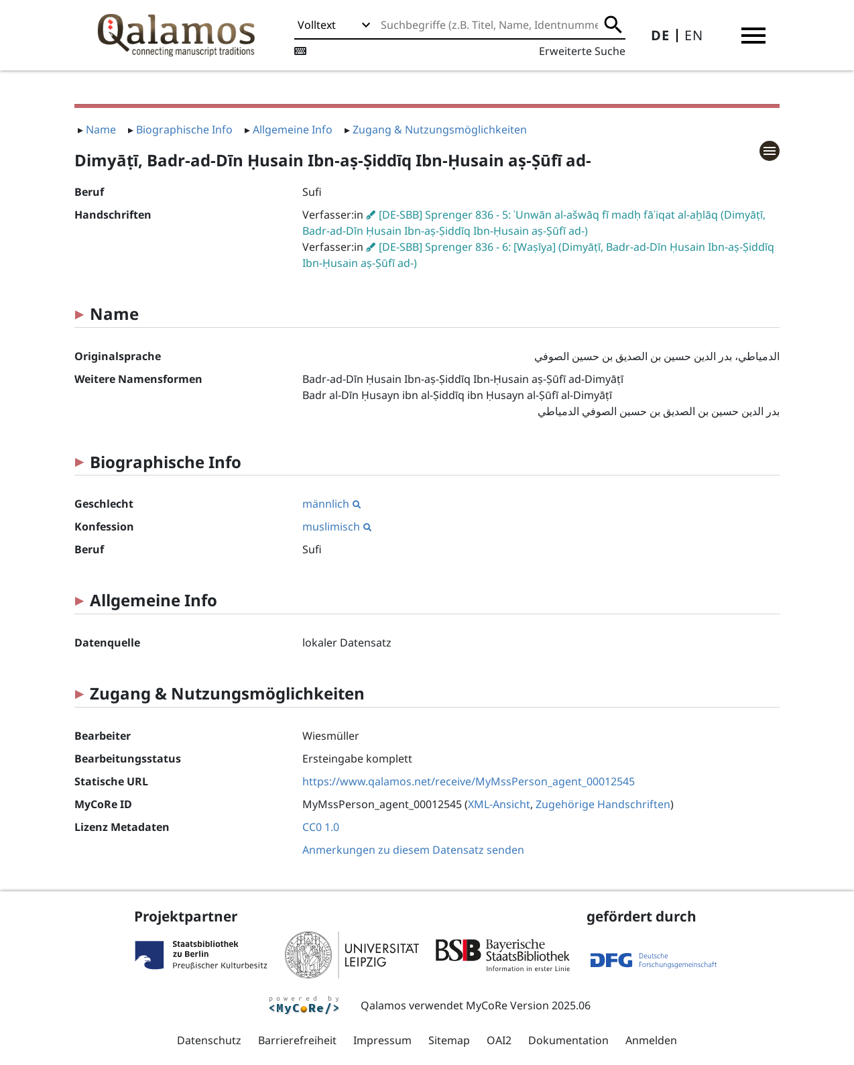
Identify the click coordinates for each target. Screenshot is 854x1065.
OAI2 (499, 1040)
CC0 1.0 (320, 827)
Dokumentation (568, 1040)
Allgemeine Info (292, 129)
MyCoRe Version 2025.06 (528, 1005)
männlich (331, 503)
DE (660, 35)
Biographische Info (184, 129)
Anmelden (651, 1040)
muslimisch (336, 526)
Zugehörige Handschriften (603, 804)
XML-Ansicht (499, 804)
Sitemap (449, 1040)
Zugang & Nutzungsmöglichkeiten (440, 129)
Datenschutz (209, 1040)
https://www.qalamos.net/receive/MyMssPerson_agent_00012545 (468, 781)
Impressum (382, 1040)
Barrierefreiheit (297, 1040)
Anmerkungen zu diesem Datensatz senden (413, 849)
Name (101, 129)
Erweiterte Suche (582, 51)
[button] (753, 35)
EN (693, 35)
